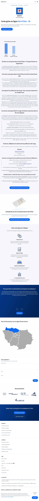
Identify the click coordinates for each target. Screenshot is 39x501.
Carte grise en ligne (5, 428)
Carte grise (19, 313)
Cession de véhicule (5, 425)
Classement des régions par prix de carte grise (19, 219)
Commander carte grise (6, 29)
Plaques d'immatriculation (7, 430)
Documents (4, 467)
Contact (3, 461)
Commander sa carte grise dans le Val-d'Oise (19, 187)
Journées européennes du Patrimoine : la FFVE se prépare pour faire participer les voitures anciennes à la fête (18, 480)
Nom (2, 371)
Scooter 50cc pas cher (6, 435)
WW (27, 136)
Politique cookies (5, 451)
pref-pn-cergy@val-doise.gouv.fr (25, 163)
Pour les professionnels (6, 432)
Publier (35, 380)
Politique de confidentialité (7, 449)
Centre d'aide (4, 458)
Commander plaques (19, 416)
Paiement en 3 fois (5, 470)
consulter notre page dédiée (8, 496)
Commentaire (3, 363)
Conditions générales (6, 444)
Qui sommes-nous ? (5, 442)
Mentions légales (5, 446)
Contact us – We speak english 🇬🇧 (8, 463)
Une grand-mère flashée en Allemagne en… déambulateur (13, 485)
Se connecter (4, 472)
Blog (2, 465)
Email (2, 375)
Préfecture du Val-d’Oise (19, 151)
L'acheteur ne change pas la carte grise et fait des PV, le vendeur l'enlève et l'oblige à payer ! (19, 483)
